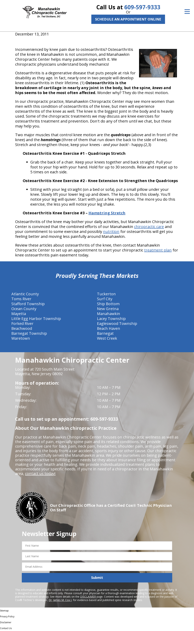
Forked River (22, 323)
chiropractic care (149, 226)
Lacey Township (111, 318)
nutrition (111, 231)
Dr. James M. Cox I (60, 600)
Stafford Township (28, 303)
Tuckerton (106, 293)
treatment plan (158, 250)
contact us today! (40, 473)
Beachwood (21, 328)
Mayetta (18, 313)
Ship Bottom (108, 303)
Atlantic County (25, 293)
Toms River (21, 298)
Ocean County (23, 308)
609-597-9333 (142, 7)
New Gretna (108, 308)
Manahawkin (108, 313)
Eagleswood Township (117, 323)
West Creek (107, 338)
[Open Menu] (187, 12)
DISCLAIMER (88, 596)
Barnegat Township (29, 333)
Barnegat (105, 333)
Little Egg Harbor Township (36, 318)
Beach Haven (108, 328)
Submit (97, 577)
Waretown (20, 338)
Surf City (104, 298)
